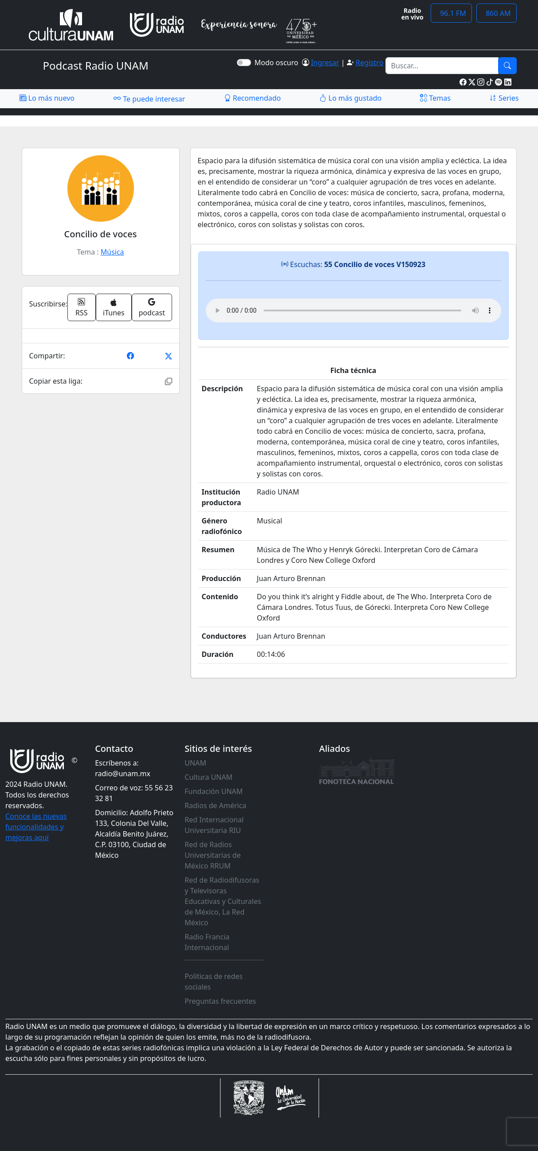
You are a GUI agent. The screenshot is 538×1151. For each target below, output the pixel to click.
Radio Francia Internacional (207, 942)
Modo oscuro (278, 62)
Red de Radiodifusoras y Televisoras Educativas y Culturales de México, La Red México (223, 901)
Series (503, 98)
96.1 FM (451, 13)
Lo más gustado (350, 98)
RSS (81, 307)
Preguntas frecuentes (220, 1001)
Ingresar (325, 62)
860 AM (496, 13)
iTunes (114, 308)
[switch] (244, 62)
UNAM (195, 763)
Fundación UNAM (214, 791)
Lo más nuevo (47, 98)
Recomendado (252, 98)
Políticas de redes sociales (214, 981)
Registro (369, 62)
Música (112, 252)
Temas (435, 98)
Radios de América (215, 805)
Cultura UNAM (208, 777)
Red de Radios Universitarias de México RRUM (212, 855)
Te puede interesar (149, 98)
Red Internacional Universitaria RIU (214, 825)
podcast (152, 307)
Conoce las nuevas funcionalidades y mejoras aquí (36, 826)
